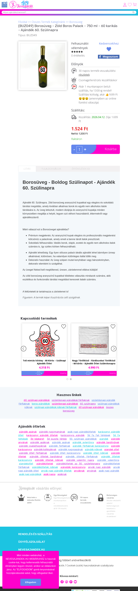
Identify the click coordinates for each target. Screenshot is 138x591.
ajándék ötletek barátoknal (46, 456)
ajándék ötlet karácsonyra (65, 453)
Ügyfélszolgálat (31, 541)
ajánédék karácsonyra (73, 467)
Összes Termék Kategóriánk (48, 22)
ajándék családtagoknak (32, 446)
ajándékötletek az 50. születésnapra (78, 463)
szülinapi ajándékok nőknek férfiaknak (55, 407)
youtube (75, 581)
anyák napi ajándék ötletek (56, 470)
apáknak (62, 474)
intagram (66, 581)
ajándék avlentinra (83, 442)
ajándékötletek (44, 463)
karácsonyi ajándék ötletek (42, 435)
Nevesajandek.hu (31, 549)
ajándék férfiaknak (59, 446)
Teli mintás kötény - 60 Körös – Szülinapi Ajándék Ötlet (44, 362)
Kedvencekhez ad (109, 45)
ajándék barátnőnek (107, 442)
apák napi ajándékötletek (81, 431)
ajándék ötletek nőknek (49, 460)
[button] (54, 573)
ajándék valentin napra (80, 460)
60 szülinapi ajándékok (91, 407)
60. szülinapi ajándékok (37, 400)
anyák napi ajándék (99, 467)
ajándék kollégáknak (45, 449)
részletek (84, 74)
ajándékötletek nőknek (45, 467)
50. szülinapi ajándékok (83, 438)
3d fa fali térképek (98, 435)
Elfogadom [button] (30, 582)
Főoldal (22, 22)
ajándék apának (28, 431)
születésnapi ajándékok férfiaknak (71, 400)
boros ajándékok (41, 403)
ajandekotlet (26, 463)
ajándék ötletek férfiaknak (82, 456)
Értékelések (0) (81, 168)
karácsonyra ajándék (73, 435)
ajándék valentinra (108, 460)
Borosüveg (75, 22)
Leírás (27, 168)
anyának (91, 470)
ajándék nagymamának (52, 431)
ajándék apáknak (39, 442)
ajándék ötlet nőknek (95, 453)
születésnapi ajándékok (65, 403)
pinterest (70, 581)
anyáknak (79, 470)
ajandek (103, 438)
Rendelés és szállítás (35, 534)
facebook (62, 581)
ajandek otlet (111, 449)
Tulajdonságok (51, 168)
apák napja (49, 474)
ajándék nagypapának (70, 449)
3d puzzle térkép (57, 438)
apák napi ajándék (109, 470)
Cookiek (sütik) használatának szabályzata (90, 565)
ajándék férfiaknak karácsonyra (90, 446)
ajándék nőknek (93, 449)
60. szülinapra (88, 403)
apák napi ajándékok (30, 474)
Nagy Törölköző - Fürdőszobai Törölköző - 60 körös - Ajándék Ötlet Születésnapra (93, 362)
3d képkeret (37, 438)
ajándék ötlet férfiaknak (33, 453)
